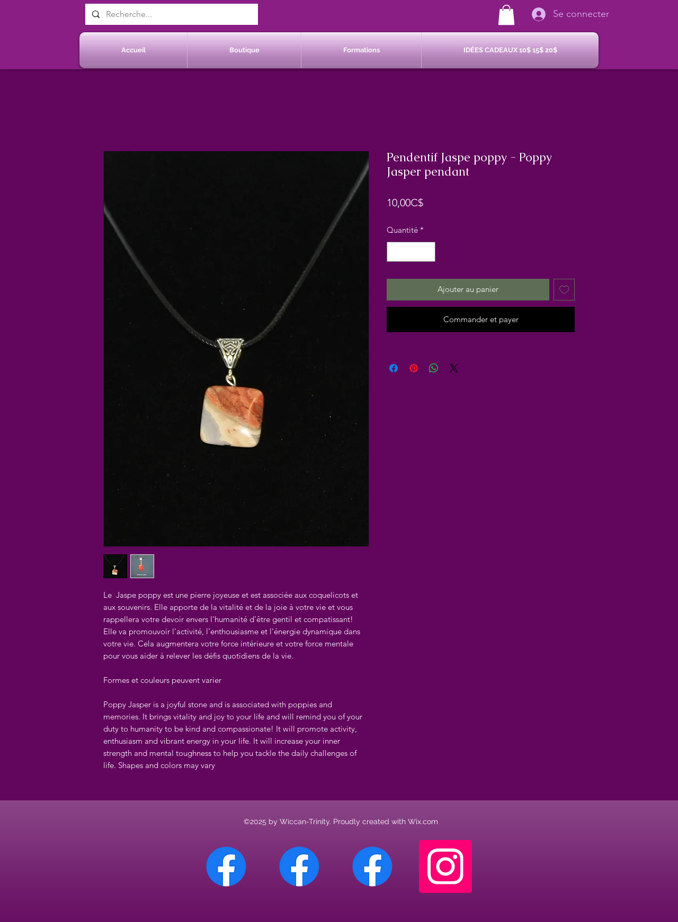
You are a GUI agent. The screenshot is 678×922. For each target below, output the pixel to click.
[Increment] (427, 252)
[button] (506, 15)
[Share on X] (454, 368)
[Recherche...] (170, 14)
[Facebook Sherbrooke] (299, 866)
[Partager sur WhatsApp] (433, 368)
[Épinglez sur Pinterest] (413, 368)
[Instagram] (445, 866)
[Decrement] (395, 252)
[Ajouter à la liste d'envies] (564, 289)
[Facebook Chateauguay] (226, 866)
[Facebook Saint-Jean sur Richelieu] (372, 866)
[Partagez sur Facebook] (393, 368)
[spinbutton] (411, 252)
